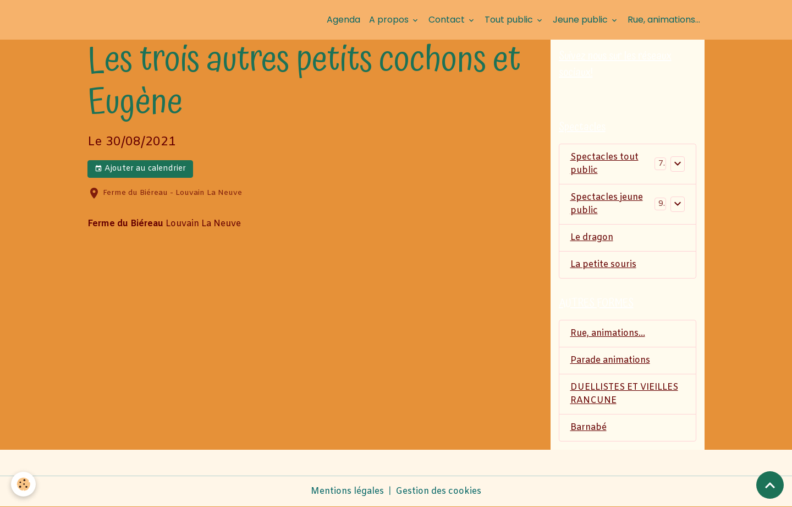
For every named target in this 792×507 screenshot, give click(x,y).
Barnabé (588, 427)
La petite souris (603, 264)
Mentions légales (347, 491)
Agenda (343, 19)
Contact (447, 19)
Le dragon (591, 237)
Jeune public (581, 19)
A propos (390, 19)
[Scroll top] (770, 485)
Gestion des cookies (438, 491)
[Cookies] (23, 484)
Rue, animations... (664, 19)
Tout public (510, 19)
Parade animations (610, 360)
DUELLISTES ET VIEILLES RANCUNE (624, 393)
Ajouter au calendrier (140, 168)
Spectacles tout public (604, 163)
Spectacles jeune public (606, 204)
